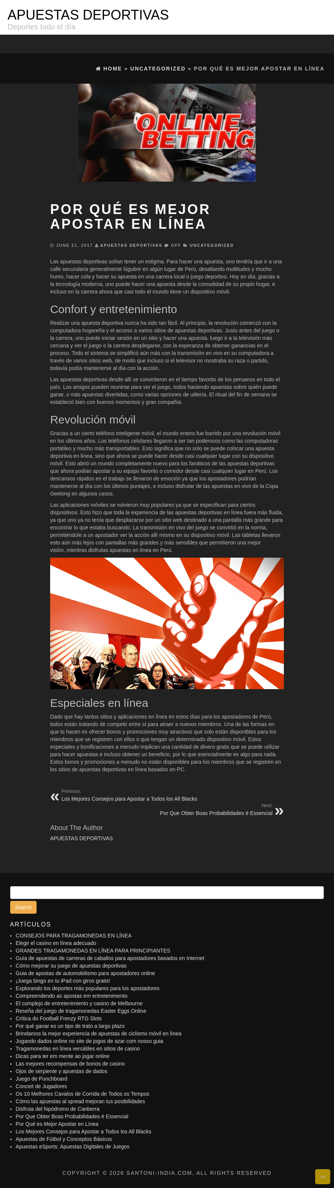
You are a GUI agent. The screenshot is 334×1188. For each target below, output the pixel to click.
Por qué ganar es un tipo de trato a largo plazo (70, 1026)
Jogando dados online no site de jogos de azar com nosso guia (90, 1041)
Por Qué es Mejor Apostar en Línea (57, 1124)
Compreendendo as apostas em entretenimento (72, 996)
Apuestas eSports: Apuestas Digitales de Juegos (73, 1147)
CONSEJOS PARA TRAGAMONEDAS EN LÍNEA (74, 936)
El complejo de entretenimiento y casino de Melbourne (79, 1003)
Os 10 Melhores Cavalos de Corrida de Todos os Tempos (82, 1094)
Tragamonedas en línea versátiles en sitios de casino (78, 1049)
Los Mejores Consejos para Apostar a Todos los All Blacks (84, 1131)
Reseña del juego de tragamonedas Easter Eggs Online (81, 1011)
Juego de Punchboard (41, 1079)
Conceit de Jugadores (41, 1086)
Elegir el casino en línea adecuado (56, 943)
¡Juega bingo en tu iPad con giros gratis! (63, 981)
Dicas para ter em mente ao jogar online (63, 1056)
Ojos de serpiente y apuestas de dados (61, 1071)
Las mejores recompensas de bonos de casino (70, 1064)
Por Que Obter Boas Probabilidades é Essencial (72, 1116)
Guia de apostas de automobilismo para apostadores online (85, 973)
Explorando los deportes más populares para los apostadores (87, 988)
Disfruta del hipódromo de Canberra (58, 1109)
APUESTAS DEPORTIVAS (88, 15)
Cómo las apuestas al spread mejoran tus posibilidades (80, 1101)
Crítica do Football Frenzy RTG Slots (59, 1018)
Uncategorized (212, 245)
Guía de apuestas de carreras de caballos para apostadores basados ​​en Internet (110, 958)
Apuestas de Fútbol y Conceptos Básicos (64, 1139)
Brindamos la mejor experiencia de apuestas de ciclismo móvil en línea (99, 1034)
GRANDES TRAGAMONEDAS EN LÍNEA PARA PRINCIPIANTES (93, 951)
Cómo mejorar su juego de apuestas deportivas (71, 966)
